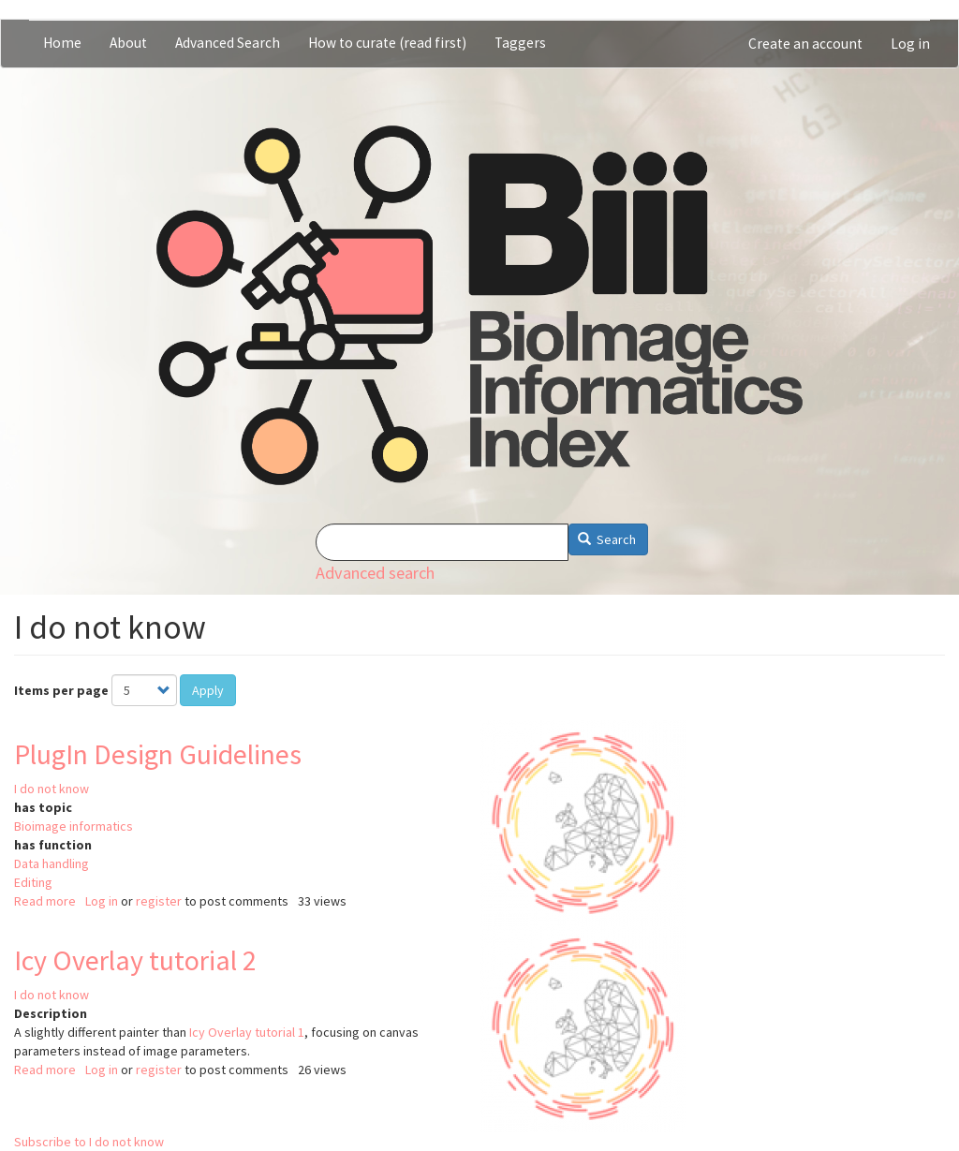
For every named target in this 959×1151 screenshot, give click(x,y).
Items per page (61, 690)
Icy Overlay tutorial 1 (246, 1032)
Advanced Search (227, 43)
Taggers (520, 43)
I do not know (51, 788)
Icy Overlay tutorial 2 (135, 960)
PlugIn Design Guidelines (158, 754)
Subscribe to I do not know (89, 1141)
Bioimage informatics (73, 826)
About (128, 43)
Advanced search (375, 572)
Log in (910, 43)
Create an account (805, 43)
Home (62, 43)
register (159, 901)
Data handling (51, 863)
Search (607, 539)
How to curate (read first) (387, 43)
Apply (208, 690)
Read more (45, 901)
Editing (33, 882)
